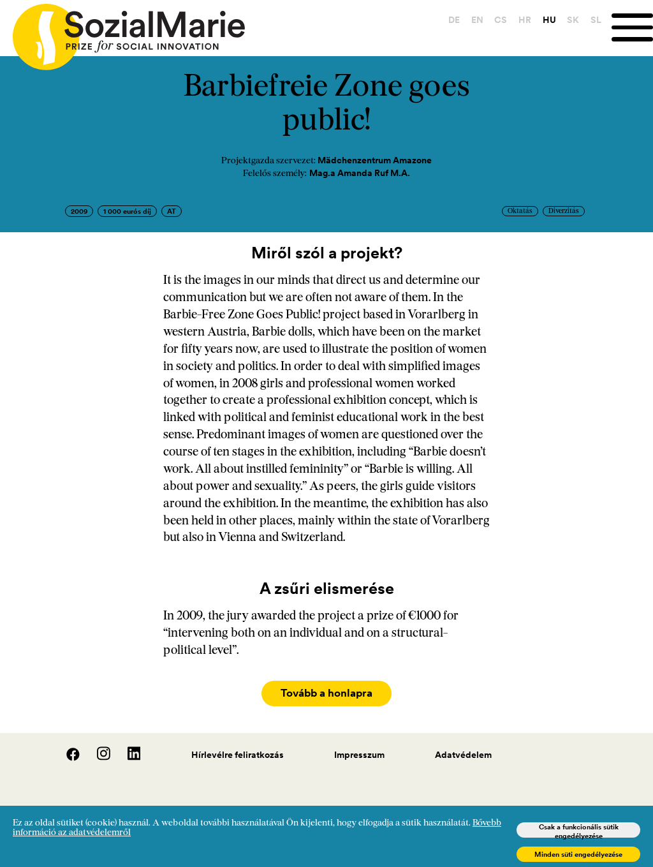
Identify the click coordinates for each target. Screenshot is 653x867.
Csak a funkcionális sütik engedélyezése (579, 830)
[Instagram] (97, 751)
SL (595, 20)
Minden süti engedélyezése (578, 854)
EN (477, 20)
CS (500, 20)
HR (524, 20)
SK (572, 20)
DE (453, 20)
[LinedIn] (126, 751)
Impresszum (359, 748)
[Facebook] (66, 751)
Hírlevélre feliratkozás (237, 748)
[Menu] (632, 28)
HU (548, 20)
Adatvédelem (463, 748)
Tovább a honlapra (326, 693)
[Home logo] (122, 31)
